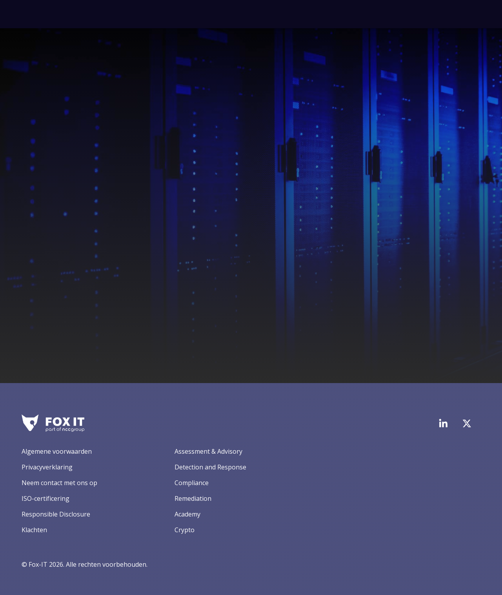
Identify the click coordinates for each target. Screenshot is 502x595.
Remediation (193, 498)
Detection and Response (210, 467)
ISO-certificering (45, 498)
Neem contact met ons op (59, 482)
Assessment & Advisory (208, 451)
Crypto (185, 530)
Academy (187, 514)
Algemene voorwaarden (57, 451)
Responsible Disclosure (56, 514)
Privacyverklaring (47, 467)
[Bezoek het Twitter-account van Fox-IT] (466, 423)
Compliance (192, 482)
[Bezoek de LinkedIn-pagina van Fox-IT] (443, 423)
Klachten (34, 530)
